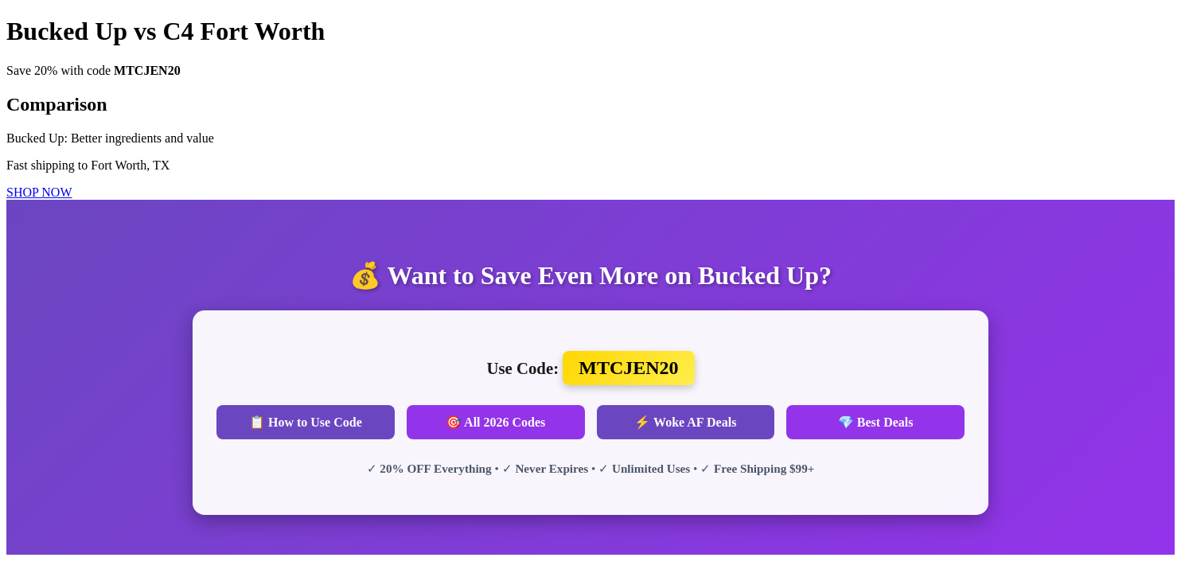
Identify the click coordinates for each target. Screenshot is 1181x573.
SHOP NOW (39, 192)
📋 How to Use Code (305, 422)
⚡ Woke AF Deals (685, 422)
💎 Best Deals (876, 422)
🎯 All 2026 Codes (495, 422)
